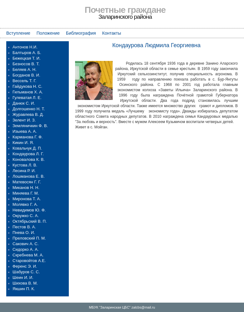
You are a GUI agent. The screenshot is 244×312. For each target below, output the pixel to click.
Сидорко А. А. (26, 249)
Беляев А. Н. (25, 69)
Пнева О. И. (24, 232)
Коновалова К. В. (29, 159)
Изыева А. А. (25, 131)
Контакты (111, 33)
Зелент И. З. (24, 120)
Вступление (18, 33)
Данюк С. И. (24, 103)
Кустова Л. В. (25, 165)
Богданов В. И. (26, 75)
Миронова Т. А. (27, 198)
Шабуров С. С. (26, 272)
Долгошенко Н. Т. (29, 108)
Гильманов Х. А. (28, 92)
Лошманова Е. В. (29, 176)
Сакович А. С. (25, 243)
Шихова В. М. (25, 283)
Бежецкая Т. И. (27, 58)
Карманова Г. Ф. (28, 137)
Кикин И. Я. (23, 142)
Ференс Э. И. (25, 266)
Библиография (81, 33)
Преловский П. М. (29, 238)
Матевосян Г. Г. (27, 182)
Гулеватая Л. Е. (27, 97)
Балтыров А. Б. (27, 52)
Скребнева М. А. (28, 255)
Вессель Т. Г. (24, 80)
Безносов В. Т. (26, 64)
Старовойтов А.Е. (29, 260)
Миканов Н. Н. (26, 187)
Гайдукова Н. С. (27, 86)
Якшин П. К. (24, 288)
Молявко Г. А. (25, 204)
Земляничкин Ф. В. (30, 125)
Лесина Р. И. (24, 170)
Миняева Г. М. (26, 193)
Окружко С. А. (26, 215)
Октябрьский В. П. (30, 221)
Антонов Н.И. (25, 47)
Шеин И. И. (23, 277)
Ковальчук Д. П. (27, 148)
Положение (48, 33)
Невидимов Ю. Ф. (29, 210)
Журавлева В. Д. (28, 114)
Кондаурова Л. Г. (28, 153)
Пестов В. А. (24, 227)
